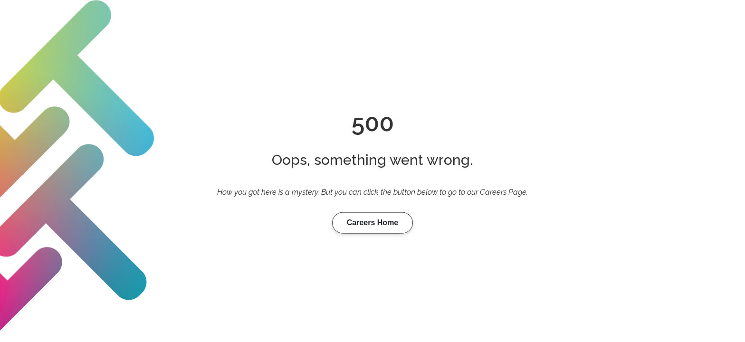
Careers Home (373, 222)
